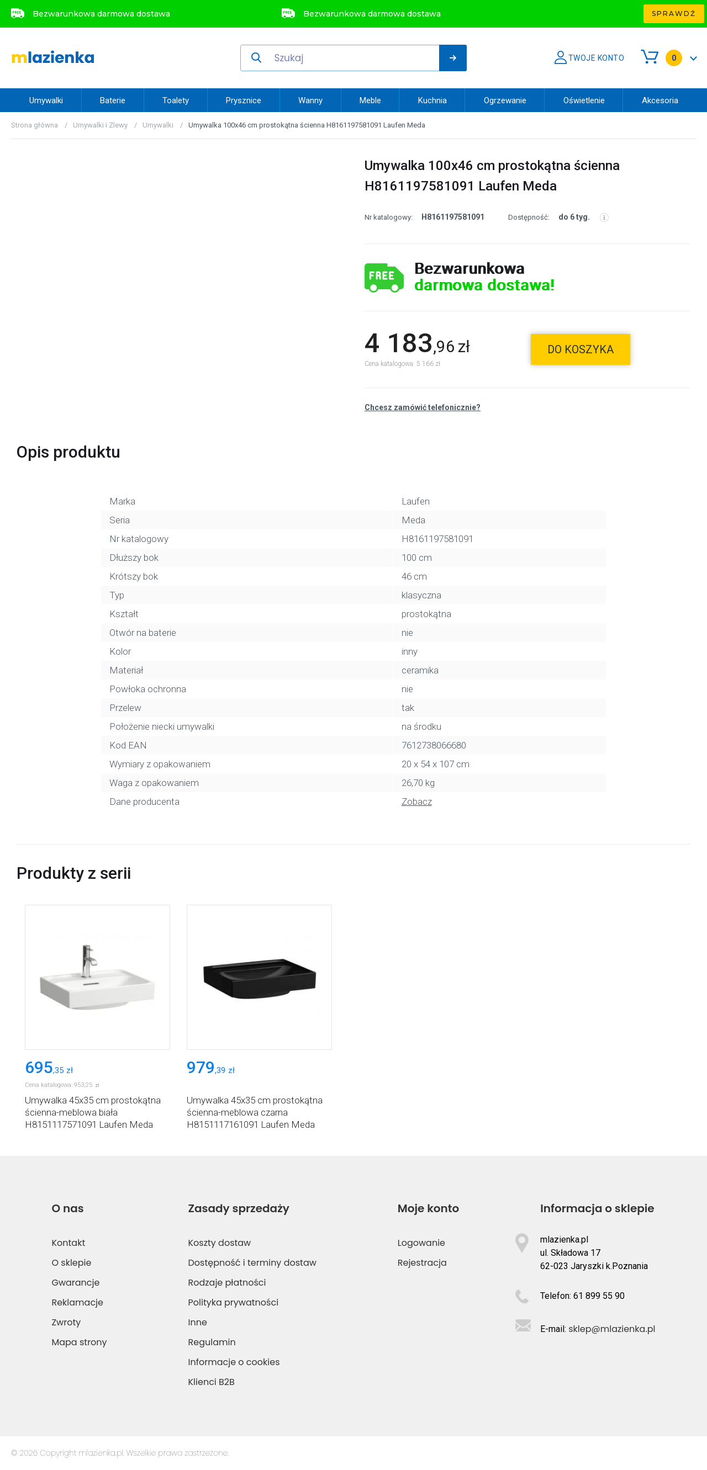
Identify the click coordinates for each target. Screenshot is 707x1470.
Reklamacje (77, 1302)
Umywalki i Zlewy (100, 125)
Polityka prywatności (233, 1302)
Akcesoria (660, 100)
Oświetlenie (584, 100)
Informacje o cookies (234, 1362)
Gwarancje (75, 1282)
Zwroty (66, 1322)
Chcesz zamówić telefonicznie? (423, 407)
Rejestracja (422, 1262)
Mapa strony (79, 1342)
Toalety (175, 100)
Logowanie (421, 1243)
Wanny (310, 100)
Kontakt (68, 1243)
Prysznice (243, 100)
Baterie (112, 100)
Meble (370, 100)
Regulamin (212, 1342)
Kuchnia (432, 100)
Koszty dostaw (219, 1243)
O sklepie (71, 1262)
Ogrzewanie (505, 100)
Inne (197, 1322)
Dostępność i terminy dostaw (252, 1262)
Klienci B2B (211, 1382)
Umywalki (46, 100)
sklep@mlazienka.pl (611, 1329)
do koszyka (580, 349)
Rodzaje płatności (227, 1282)
